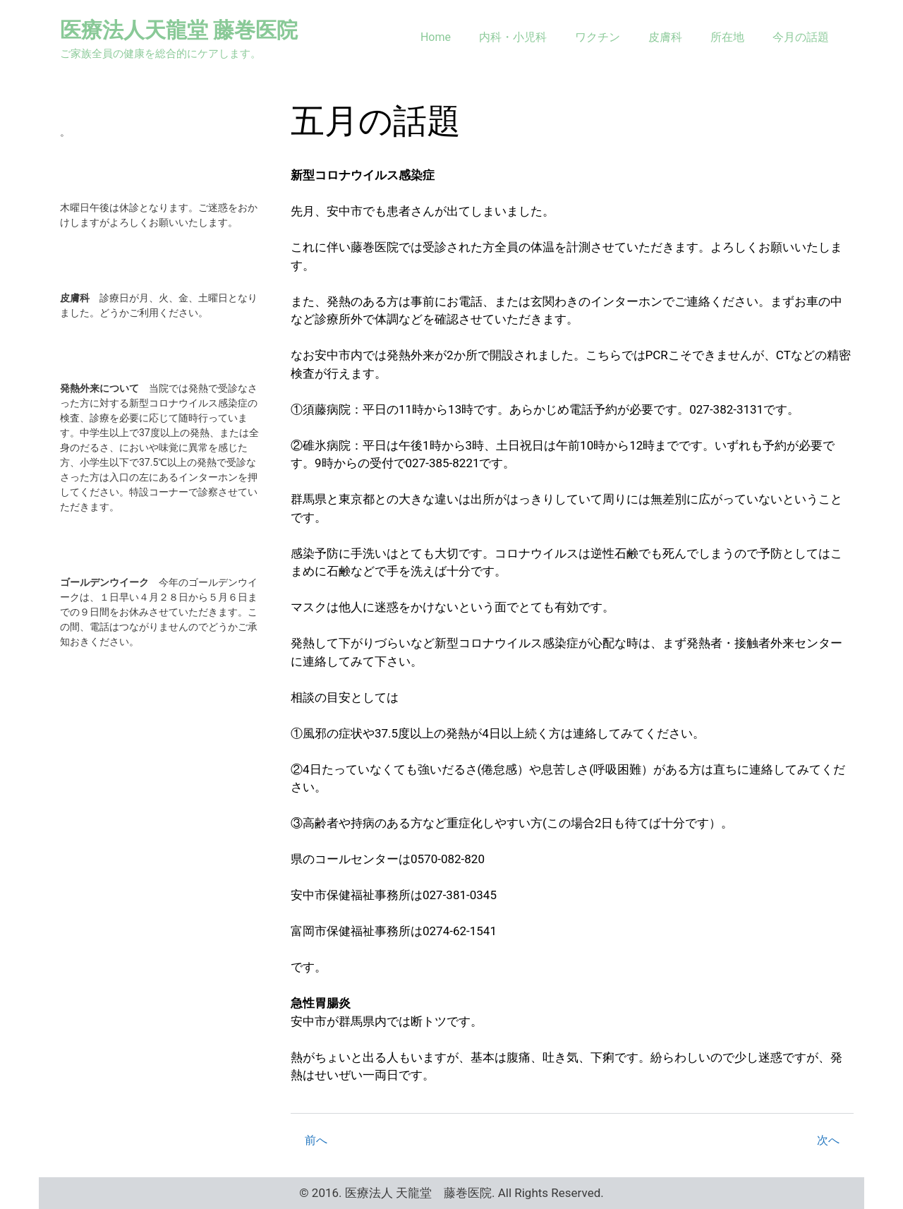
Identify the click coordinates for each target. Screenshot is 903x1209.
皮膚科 (665, 37)
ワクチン (597, 37)
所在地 (727, 37)
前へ (316, 1140)
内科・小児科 (513, 37)
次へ (828, 1140)
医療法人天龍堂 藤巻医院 (179, 30)
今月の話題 (800, 37)
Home (435, 37)
